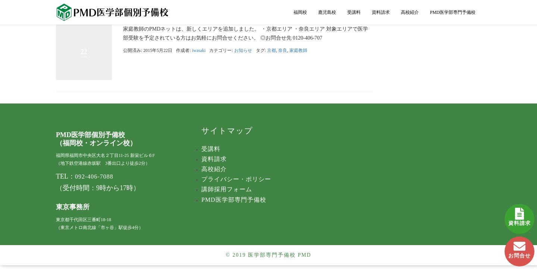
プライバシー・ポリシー (236, 179)
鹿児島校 (327, 12)
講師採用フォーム (226, 189)
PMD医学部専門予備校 (452, 12)
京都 (271, 50)
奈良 (282, 50)
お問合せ (519, 247)
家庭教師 (298, 50)
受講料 (354, 12)
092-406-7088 (94, 176)
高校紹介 (410, 12)
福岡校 (300, 12)
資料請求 (519, 215)
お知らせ (243, 50)
